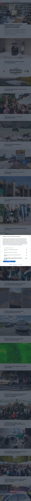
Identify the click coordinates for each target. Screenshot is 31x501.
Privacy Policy (20, 264)
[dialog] (15, 250)
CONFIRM (9, 261)
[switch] (26, 249)
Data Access (15, 264)
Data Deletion (10, 264)
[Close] (29, 236)
